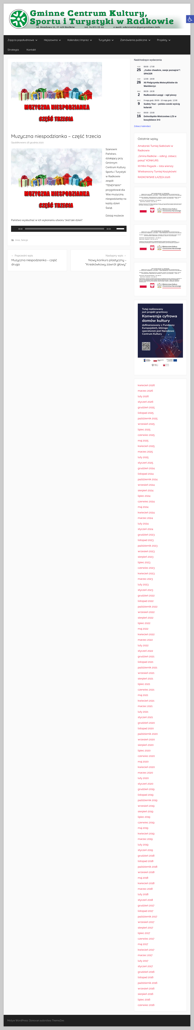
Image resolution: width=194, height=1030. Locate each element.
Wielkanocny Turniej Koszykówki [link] (157, 171)
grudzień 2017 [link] (146, 905)
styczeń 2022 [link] (145, 650)
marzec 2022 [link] (145, 639)
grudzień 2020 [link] (146, 722)
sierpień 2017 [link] (145, 927)
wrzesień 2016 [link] (146, 988)
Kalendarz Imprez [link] (79, 40)
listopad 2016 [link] (145, 977)
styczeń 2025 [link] (145, 462)
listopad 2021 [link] (145, 661)
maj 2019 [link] (143, 827)
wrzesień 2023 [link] (146, 551)
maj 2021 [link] (143, 695)
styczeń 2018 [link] (145, 899)
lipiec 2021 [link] (144, 684)
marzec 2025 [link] (145, 451)
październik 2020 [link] (148, 733)
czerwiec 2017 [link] (146, 938)
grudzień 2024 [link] (146, 468)
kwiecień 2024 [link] (146, 512)
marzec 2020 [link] (145, 772)
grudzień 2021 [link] (146, 656)
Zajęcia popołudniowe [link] (22, 40)
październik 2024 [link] (147, 479)
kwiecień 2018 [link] (146, 883)
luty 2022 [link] (143, 645)
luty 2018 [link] (143, 894)
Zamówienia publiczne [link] (135, 40)
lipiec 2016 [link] (144, 999)
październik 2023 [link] (147, 545)
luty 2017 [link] (143, 960)
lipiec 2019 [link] (144, 816)
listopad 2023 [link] (146, 540)
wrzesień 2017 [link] (146, 922)
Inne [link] (17, 240)
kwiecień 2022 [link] (146, 634)
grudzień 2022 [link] (146, 595)
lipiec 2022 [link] (144, 623)
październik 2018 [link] (147, 866)
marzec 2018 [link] (145, 888)
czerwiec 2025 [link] (146, 434)
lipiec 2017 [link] (144, 933)
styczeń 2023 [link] (145, 589)
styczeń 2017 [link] (145, 966)
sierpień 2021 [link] (145, 678)
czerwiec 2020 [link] (146, 755)
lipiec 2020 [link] (144, 750)
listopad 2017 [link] (145, 910)
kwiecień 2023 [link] (146, 573)
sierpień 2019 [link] (145, 811)
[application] (69, 229)
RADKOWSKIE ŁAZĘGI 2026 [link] (154, 177)
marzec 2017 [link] (145, 955)
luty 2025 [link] (143, 457)
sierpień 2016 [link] (145, 993)
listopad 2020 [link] (146, 728)
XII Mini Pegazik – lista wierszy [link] (155, 166)
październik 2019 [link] (147, 800)
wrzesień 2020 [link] (146, 739)
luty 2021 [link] (143, 711)
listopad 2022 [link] (146, 600)
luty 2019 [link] (143, 844)
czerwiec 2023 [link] (146, 567)
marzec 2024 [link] (145, 517)
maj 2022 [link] (143, 628)
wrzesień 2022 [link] (146, 612)
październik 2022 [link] (147, 606)
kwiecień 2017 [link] (146, 949)
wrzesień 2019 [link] (146, 805)
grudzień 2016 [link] (146, 971)
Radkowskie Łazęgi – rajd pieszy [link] (160, 95)
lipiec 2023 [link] (144, 562)
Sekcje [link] (24, 240)
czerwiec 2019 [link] (146, 822)
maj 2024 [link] (143, 506)
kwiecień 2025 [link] (146, 446)
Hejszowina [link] (52, 40)
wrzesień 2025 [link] (146, 423)
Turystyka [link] (106, 40)
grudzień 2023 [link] (146, 534)
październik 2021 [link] (147, 667)
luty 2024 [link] (143, 523)
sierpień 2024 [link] (145, 490)
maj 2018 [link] (143, 877)
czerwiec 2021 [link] (146, 689)
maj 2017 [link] (143, 944)
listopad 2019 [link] (145, 794)
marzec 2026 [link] (145, 390)
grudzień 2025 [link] (146, 407)
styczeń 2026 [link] (145, 401)
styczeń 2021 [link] (145, 717)
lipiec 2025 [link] (144, 429)
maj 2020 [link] (143, 761)
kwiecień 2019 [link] (146, 833)
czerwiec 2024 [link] (146, 501)
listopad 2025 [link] (146, 412)
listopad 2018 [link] (145, 861)
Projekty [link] (164, 40)
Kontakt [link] (31, 49)
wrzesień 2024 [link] (146, 484)
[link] (190, 19)
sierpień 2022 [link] (145, 617)
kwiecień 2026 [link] (146, 385)
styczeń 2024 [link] (145, 529)
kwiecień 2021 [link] (146, 700)
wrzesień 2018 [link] (146, 872)
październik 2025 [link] (147, 418)
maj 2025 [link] (143, 440)
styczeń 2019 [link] (145, 850)
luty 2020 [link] (143, 778)
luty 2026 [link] (143, 396)
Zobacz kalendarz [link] (142, 126)
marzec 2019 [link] (145, 838)
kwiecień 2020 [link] (146, 767)
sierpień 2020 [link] (146, 744)
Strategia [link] (13, 49)
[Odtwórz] (15, 228)
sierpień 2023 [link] (145, 556)
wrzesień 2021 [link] (146, 672)
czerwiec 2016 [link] (146, 1005)
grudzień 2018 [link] (146, 855)
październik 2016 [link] (147, 982)
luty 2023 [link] (143, 584)
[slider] (64, 229)
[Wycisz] (114, 228)
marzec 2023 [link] (145, 578)
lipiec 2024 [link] (144, 495)
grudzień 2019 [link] (146, 789)
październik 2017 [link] (147, 916)
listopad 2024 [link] (146, 473)
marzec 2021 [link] (145, 706)
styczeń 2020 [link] (145, 783)
